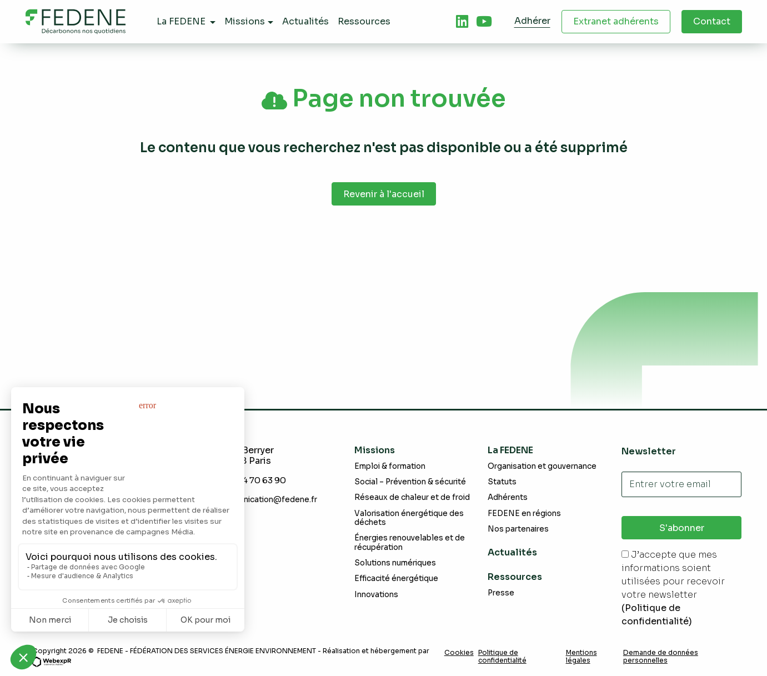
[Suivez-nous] (462, 22)
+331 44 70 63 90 (255, 480)
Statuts (502, 482)
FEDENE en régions (524, 513)
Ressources (515, 577)
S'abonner (681, 528)
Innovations (376, 594)
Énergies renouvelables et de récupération (409, 543)
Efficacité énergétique (396, 578)
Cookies (459, 653)
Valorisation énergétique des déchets (409, 518)
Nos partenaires (518, 529)
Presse (501, 593)
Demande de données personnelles (660, 656)
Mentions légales (581, 656)
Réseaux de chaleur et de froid (412, 498)
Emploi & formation (389, 466)
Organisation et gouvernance (542, 466)
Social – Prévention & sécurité (410, 482)
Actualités (512, 553)
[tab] (462, 21)
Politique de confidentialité (502, 656)
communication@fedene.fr (267, 499)
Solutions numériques (395, 563)
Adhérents (508, 498)
